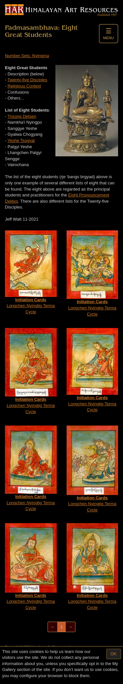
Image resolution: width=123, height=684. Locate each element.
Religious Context (24, 86)
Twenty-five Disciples (27, 79)
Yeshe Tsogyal (21, 140)
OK (114, 653)
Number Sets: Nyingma (27, 55)
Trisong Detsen (22, 116)
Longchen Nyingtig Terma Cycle (31, 272)
